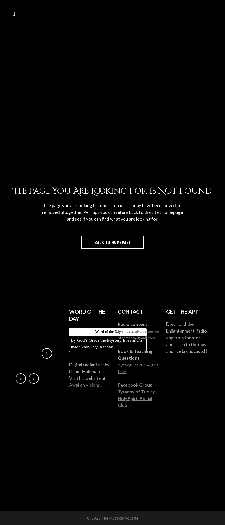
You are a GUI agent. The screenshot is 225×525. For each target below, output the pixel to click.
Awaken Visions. (85, 385)
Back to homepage (112, 242)
